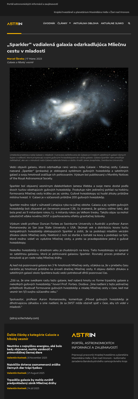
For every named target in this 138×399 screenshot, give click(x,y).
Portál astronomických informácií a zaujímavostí (32, 4)
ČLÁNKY (64, 23)
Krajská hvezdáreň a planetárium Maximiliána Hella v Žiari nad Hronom (91, 12)
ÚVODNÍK (49, 23)
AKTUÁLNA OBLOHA (85, 23)
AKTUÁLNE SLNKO (112, 23)
